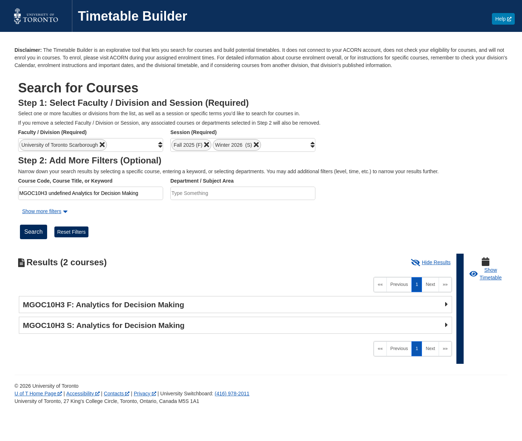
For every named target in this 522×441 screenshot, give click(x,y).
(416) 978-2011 (232, 393)
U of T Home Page (38, 393)
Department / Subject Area (202, 181)
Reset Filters (71, 232)
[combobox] (90, 145)
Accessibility (83, 393)
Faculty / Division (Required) (52, 132)
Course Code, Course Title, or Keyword (65, 181)
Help (505, 19)
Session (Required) (193, 132)
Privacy (145, 393)
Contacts (116, 393)
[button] (63, 145)
